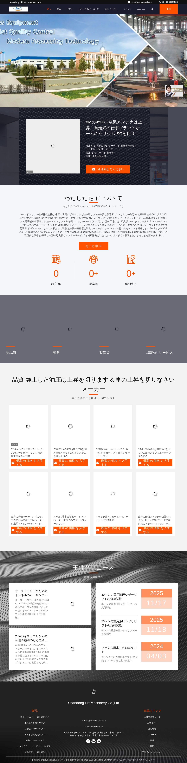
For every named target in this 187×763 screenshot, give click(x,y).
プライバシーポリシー (152, 752)
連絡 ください (111, 9)
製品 (59, 9)
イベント (127, 9)
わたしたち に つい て (89, 9)
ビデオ (70, 9)
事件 (152, 740)
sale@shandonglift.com (140, 2)
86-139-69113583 (168, 2)
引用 (169, 9)
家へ (49, 9)
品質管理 (152, 729)
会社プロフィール (152, 717)
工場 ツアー (152, 723)
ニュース (152, 734)
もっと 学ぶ (93, 246)
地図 (152, 746)
